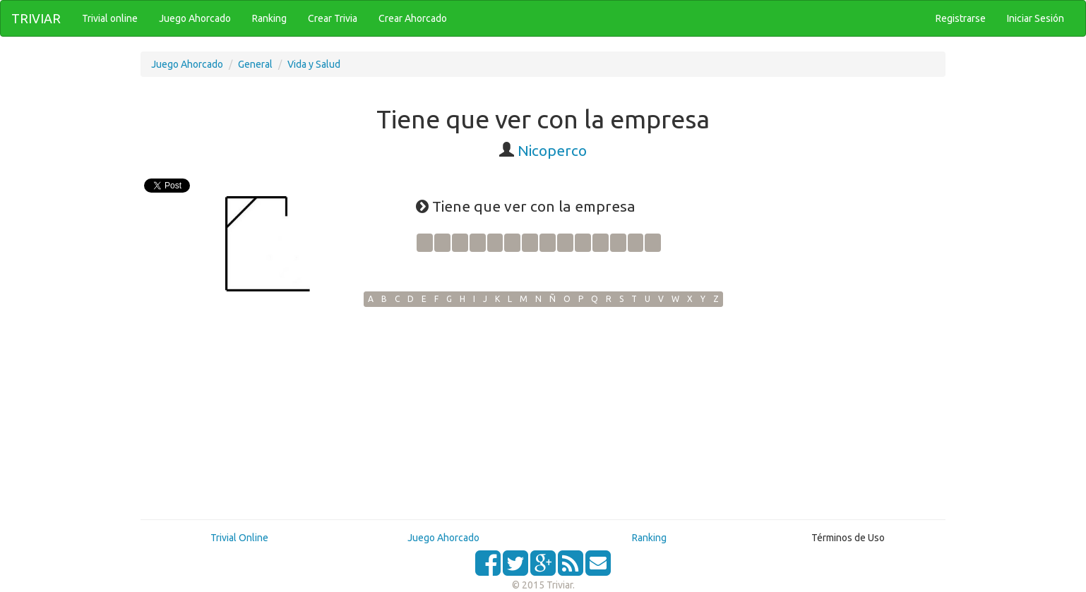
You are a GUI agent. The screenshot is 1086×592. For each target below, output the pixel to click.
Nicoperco (552, 150)
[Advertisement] (543, 413)
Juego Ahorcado (187, 64)
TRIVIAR (36, 18)
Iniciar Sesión (1035, 18)
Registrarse (961, 18)
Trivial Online (239, 537)
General (255, 64)
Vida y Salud (313, 64)
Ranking (649, 537)
